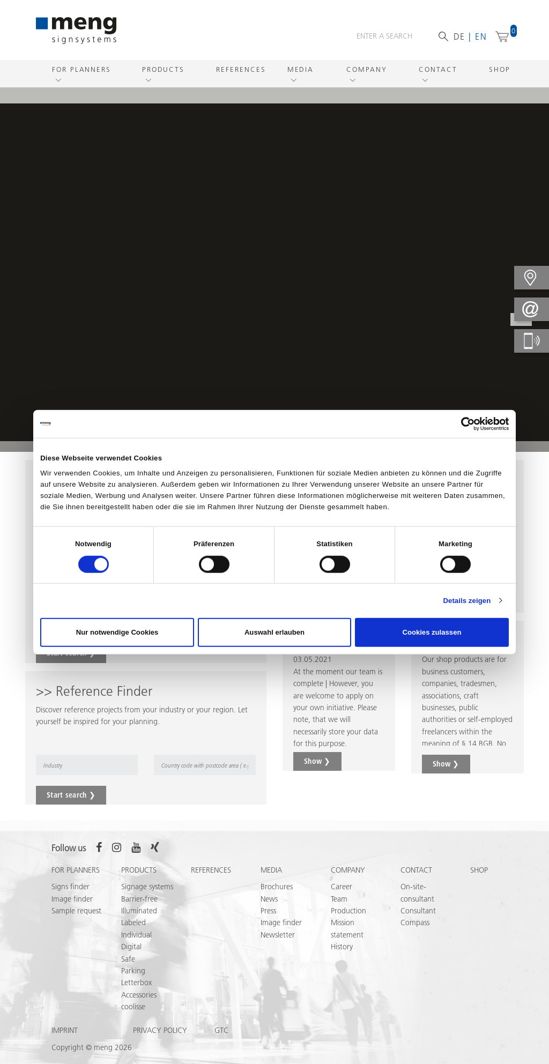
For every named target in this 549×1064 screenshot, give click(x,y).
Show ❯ (317, 761)
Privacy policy (160, 1030)
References (240, 69)
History (342, 946)
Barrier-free (139, 899)
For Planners (81, 69)
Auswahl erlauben (274, 632)
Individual (136, 935)
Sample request (76, 911)
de (460, 36)
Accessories (139, 995)
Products (163, 69)
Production (348, 911)
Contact (438, 69)
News (269, 899)
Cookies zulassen (431, 632)
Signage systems (147, 886)
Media (300, 69)
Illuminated (139, 911)
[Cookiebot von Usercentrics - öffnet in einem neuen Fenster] (462, 423)
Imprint (64, 1030)
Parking (133, 971)
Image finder (72, 899)
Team (339, 899)
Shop (499, 69)
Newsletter (278, 935)
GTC (221, 1030)
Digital (131, 946)
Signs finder (70, 886)
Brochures (277, 886)
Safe (128, 959)
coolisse (133, 1006)
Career (341, 886)
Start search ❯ (71, 795)
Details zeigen (467, 601)
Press (268, 911)
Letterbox (136, 982)
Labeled (133, 922)
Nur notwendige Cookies (117, 632)
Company (366, 69)
